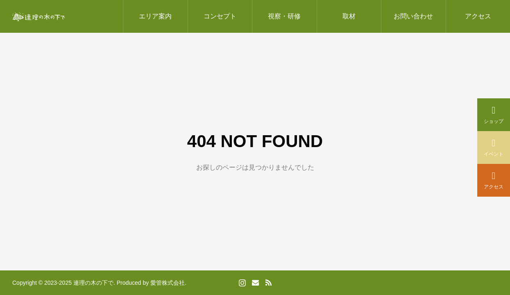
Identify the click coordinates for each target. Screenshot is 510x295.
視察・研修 (284, 16)
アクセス (478, 16)
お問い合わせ (413, 16)
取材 (349, 16)
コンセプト (220, 16)
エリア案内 (155, 16)
